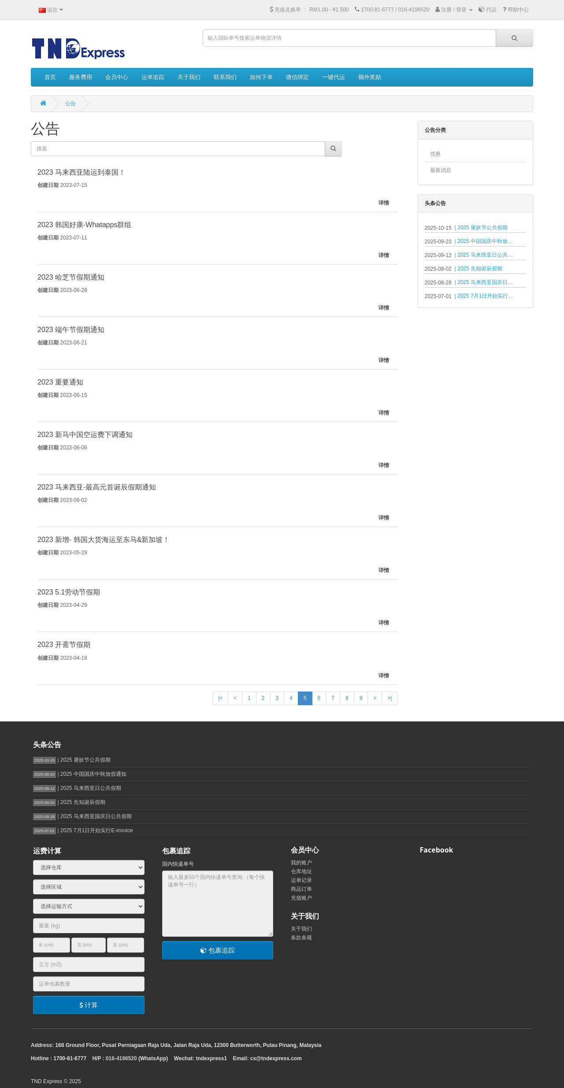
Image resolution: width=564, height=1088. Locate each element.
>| (389, 698)
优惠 (435, 154)
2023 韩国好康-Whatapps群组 (84, 224)
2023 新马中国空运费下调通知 (85, 434)
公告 (70, 104)
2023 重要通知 (60, 382)
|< (220, 698)
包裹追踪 (217, 950)
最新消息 (440, 170)
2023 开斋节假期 (63, 644)
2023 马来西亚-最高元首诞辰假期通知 (96, 487)
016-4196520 (121, 1058)
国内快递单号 (178, 864)
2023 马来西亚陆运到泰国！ (81, 172)
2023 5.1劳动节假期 (68, 592)
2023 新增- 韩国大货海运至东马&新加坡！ (103, 539)
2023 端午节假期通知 (70, 329)
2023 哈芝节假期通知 (70, 277)
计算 (88, 1005)
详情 (383, 203)
